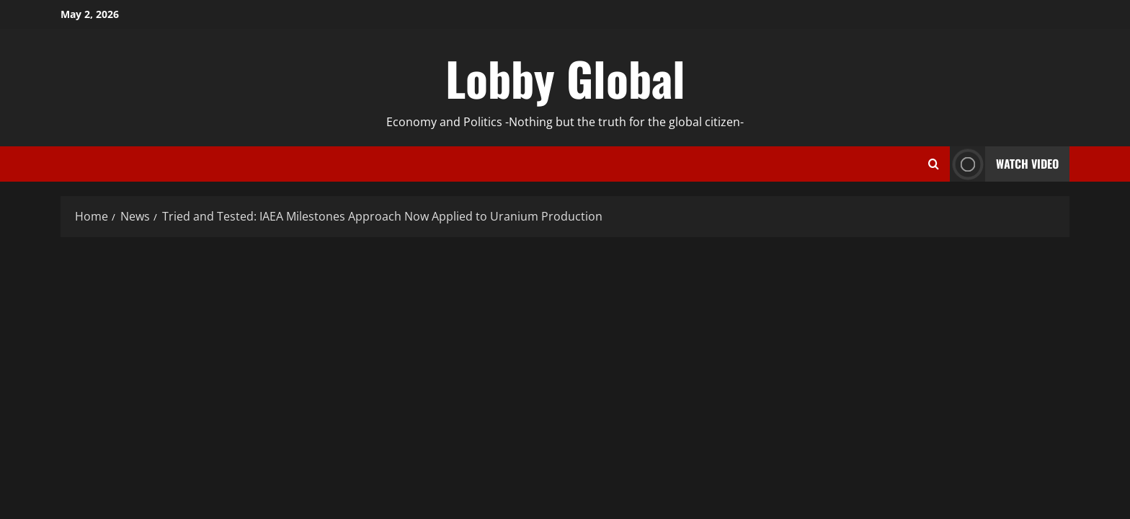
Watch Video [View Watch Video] (1004, 164)
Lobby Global (565, 78)
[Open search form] (933, 164)
